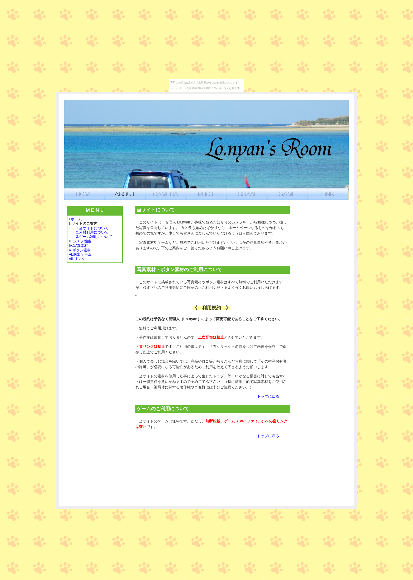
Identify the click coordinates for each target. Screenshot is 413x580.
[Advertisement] (324, 285)
